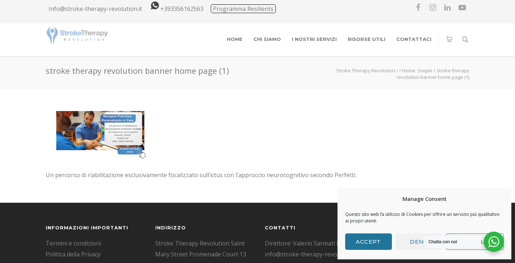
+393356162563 (175, 9)
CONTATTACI (413, 39)
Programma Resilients (243, 9)
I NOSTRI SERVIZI (314, 39)
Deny (419, 241)
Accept (368, 241)
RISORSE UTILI (366, 39)
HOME (235, 39)
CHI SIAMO (267, 39)
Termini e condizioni (73, 243)
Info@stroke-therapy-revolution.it (95, 9)
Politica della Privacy (73, 254)
